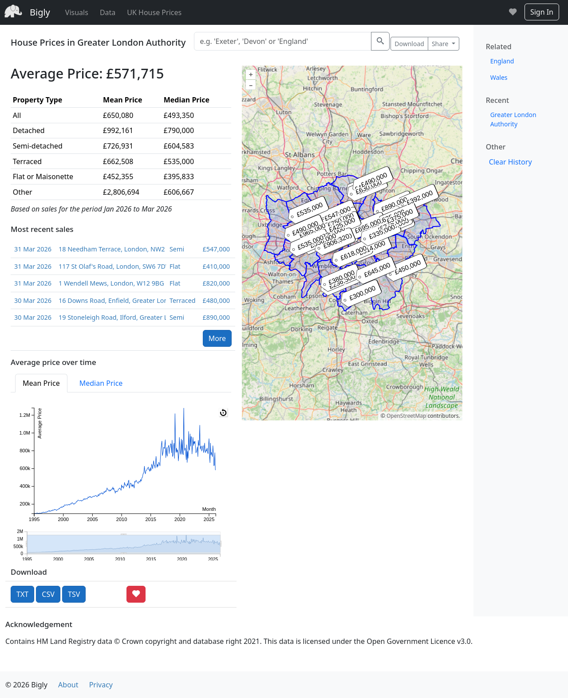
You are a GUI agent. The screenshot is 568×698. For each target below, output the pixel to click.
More (217, 338)
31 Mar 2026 (32, 249)
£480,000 (216, 300)
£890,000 (216, 317)
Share (441, 43)
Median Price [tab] (101, 383)
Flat (175, 266)
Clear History (510, 162)
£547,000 (216, 249)
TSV (74, 594)
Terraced (183, 300)
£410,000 (216, 266)
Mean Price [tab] (41, 383)
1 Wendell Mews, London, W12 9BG (110, 283)
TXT (22, 594)
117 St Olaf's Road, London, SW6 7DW (110, 266)
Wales (499, 77)
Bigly (40, 12)
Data (107, 12)
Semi (177, 249)
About (68, 685)
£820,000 (216, 283)
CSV (48, 594)
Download (409, 43)
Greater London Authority (513, 119)
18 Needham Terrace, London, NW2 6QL (110, 249)
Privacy (101, 685)
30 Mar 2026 (32, 300)
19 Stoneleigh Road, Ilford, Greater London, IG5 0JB (110, 317)
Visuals (76, 12)
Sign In (541, 12)
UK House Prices (154, 12)
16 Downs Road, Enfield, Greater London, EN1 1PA (110, 300)
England (502, 61)
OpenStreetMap (406, 416)
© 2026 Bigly (26, 685)
